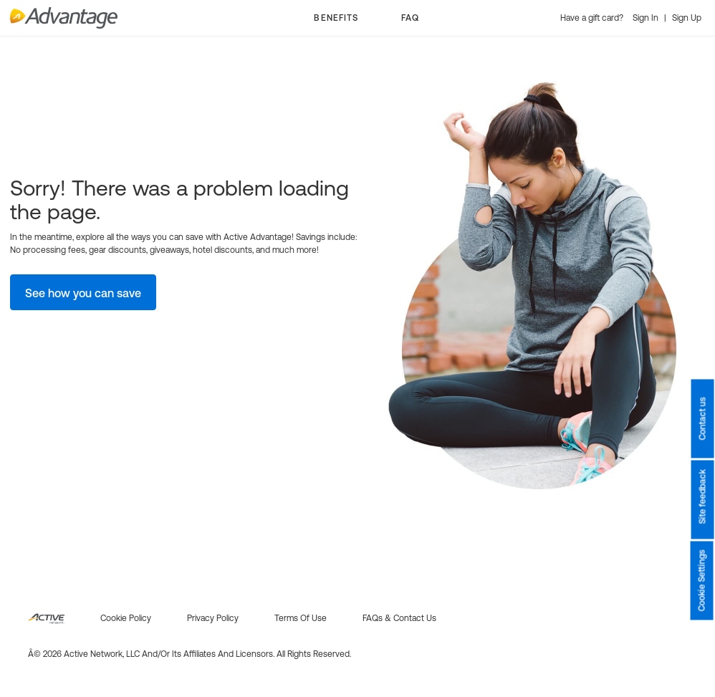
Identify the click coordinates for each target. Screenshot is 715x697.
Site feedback (702, 497)
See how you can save (83, 293)
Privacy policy (213, 618)
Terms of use (300, 618)
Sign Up (686, 18)
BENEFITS (336, 18)
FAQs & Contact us (399, 618)
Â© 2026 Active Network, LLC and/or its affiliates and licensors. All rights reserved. (189, 654)
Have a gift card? (592, 18)
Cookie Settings (702, 581)
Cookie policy (125, 618)
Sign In (647, 18)
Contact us (702, 419)
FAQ (410, 18)
